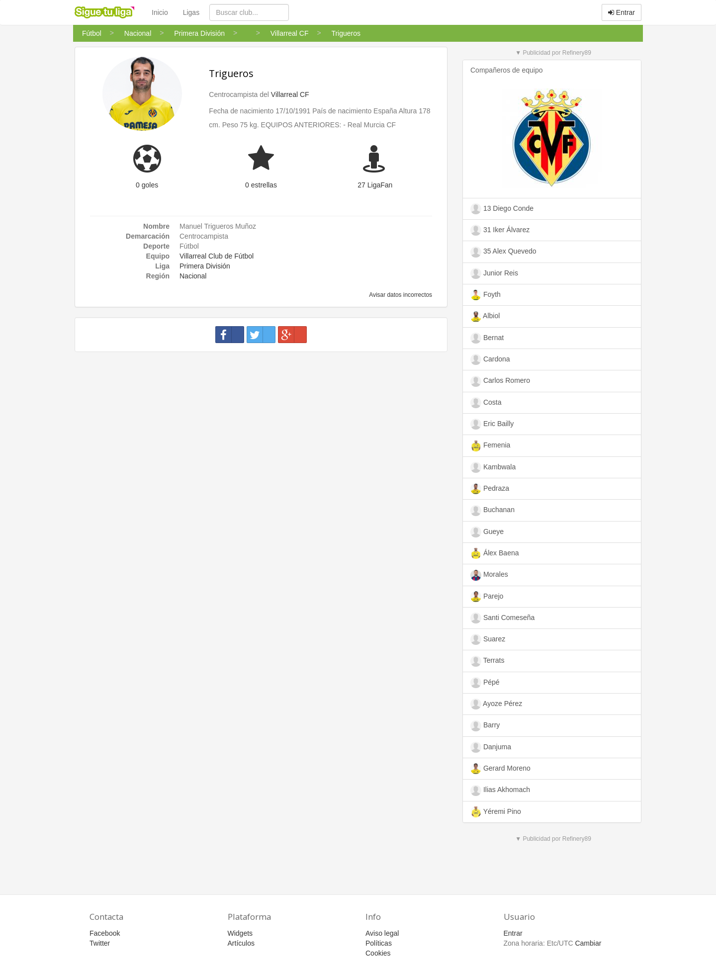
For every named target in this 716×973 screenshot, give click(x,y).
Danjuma (490, 747)
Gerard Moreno (500, 768)
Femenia (490, 446)
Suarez (487, 639)
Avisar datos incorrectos (400, 294)
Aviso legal (382, 933)
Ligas (191, 12)
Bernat (487, 338)
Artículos (241, 943)
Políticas (378, 943)
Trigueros (231, 73)
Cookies (378, 953)
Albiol (485, 316)
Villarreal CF (290, 94)
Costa (485, 402)
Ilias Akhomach (500, 790)
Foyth (485, 294)
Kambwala (493, 467)
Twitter (100, 943)
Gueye (487, 532)
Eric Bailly (492, 424)
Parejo (486, 596)
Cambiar (588, 943)
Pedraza (489, 488)
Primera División (204, 266)
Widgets (240, 933)
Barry (485, 725)
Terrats (487, 661)
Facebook (105, 933)
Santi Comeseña (502, 618)
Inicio (160, 12)
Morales (489, 575)
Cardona (490, 359)
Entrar (621, 12)
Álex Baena (494, 553)
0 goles (147, 185)
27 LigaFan (375, 185)
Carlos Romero (500, 381)
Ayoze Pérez (496, 704)
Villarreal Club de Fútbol (216, 256)
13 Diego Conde (502, 208)
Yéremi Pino (495, 811)
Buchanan (492, 510)
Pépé (485, 682)
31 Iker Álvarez (500, 230)
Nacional (192, 276)
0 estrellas (261, 185)
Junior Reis (494, 273)
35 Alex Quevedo (503, 252)
